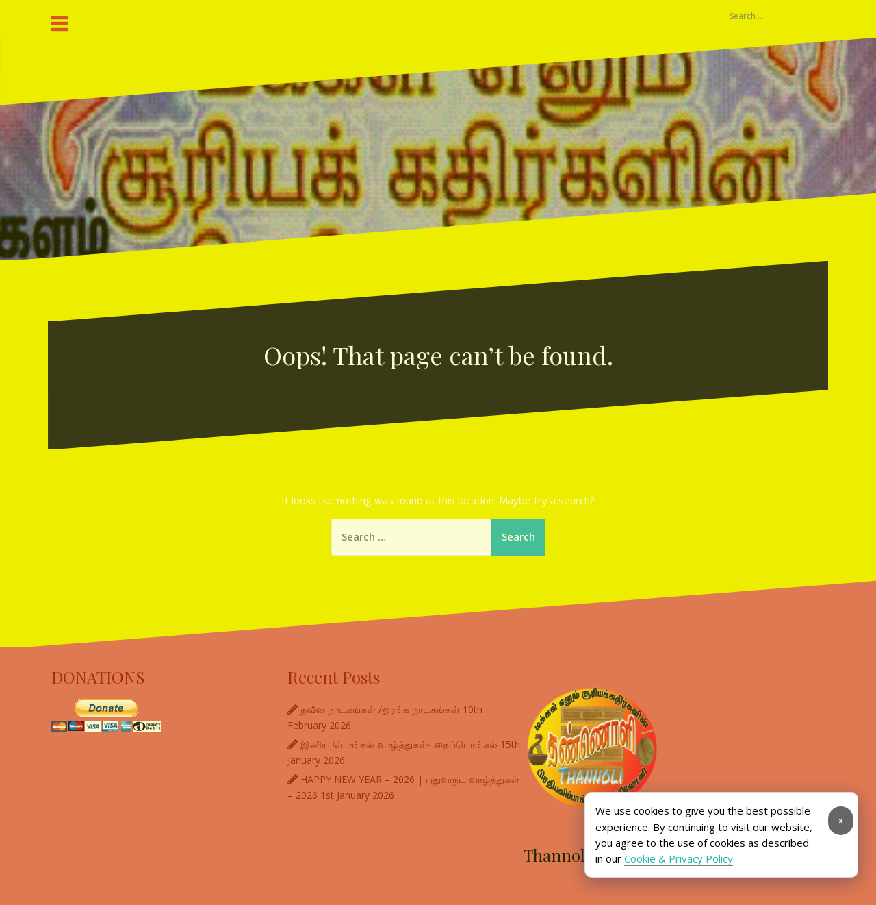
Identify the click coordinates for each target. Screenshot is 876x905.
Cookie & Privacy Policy (678, 858)
